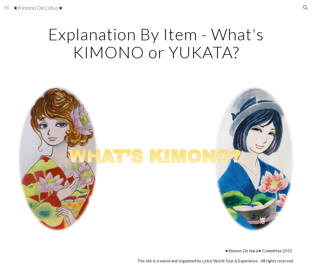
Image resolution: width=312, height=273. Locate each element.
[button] (6, 7)
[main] (156, 43)
